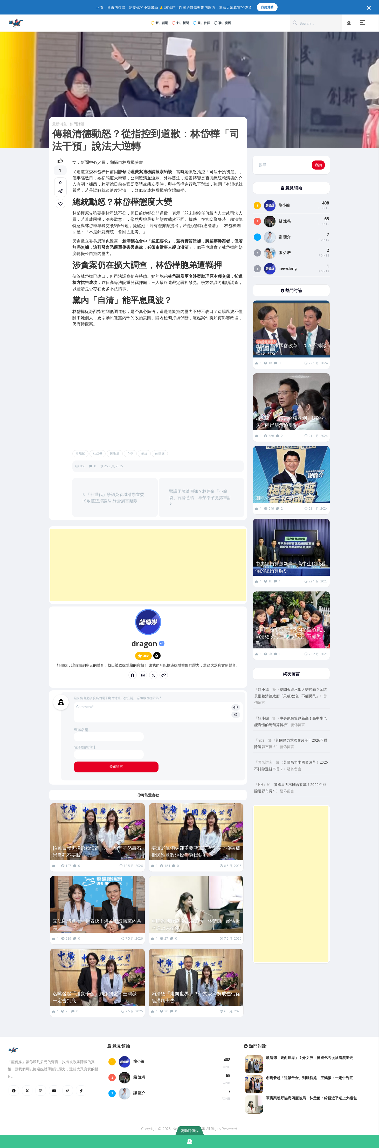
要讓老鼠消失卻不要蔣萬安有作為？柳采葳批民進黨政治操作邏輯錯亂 (195, 851)
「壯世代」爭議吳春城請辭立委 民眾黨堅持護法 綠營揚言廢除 (113, 497)
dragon (148, 643)
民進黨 (114, 453)
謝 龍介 (285, 236)
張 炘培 (285, 252)
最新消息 (59, 123)
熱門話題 (77, 123)
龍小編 (284, 205)
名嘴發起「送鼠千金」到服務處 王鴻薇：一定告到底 (97, 997)
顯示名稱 (81, 729)
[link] (60, 203)
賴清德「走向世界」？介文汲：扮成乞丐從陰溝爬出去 (195, 997)
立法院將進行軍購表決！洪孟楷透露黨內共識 (97, 924)
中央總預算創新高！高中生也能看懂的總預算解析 (291, 567)
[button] (363, 23)
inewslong (288, 268)
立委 (130, 453)
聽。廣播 (222, 23)
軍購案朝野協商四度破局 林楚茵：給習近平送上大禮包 (195, 924)
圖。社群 (201, 23)
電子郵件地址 (85, 747)
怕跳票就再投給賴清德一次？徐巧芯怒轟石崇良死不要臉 (97, 851)
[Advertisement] (148, 565)
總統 (144, 453)
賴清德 (159, 453)
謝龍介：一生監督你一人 (281, 498)
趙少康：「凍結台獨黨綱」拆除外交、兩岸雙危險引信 (291, 421)
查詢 (318, 165)
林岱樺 (97, 453)
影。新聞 (180, 23)
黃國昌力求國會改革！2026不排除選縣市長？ (291, 348)
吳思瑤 (80, 453)
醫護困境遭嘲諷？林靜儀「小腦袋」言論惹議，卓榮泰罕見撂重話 (200, 497)
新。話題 (159, 23)
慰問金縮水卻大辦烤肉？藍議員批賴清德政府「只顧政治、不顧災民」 (291, 636)
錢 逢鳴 (285, 220)
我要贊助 (267, 7)
